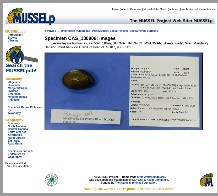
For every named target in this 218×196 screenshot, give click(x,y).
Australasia (15, 143)
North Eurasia (16, 137)
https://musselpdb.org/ (151, 177)
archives (173, 9)
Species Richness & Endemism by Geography (20, 154)
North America (17, 126)
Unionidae (14, 85)
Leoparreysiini (119, 30)
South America (17, 132)
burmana (152, 30)
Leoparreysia (138, 30)
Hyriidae (13, 91)
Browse (12, 37)
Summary (14, 123)
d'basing (13, 40)
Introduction (15, 34)
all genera (14, 82)
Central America (18, 129)
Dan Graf (137, 179)
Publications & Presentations (198, 9)
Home (115, 9)
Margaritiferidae (18, 88)
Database (135, 9)
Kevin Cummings (157, 179)
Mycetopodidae (17, 96)
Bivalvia (49, 30)
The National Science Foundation (135, 182)
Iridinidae (13, 99)
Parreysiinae (100, 30)
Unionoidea (68, 30)
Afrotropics (15, 134)
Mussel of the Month (155, 9)
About (124, 9)
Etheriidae (14, 93)
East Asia (14, 140)
